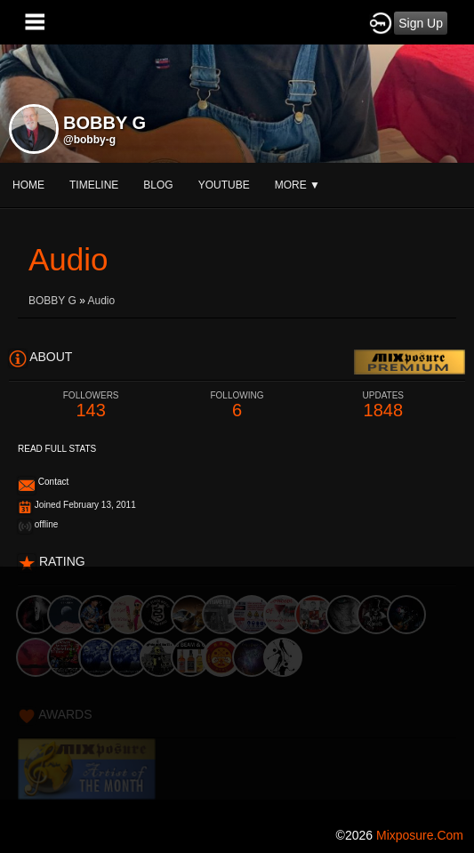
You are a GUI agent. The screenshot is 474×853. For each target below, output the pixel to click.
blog (158, 185)
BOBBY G (52, 300)
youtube (224, 185)
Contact (53, 482)
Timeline (93, 185)
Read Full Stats (57, 449)
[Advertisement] (237, 691)
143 (91, 405)
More (297, 185)
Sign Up (420, 23)
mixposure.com (419, 835)
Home (28, 185)
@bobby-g (89, 139)
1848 (383, 405)
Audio (102, 300)
